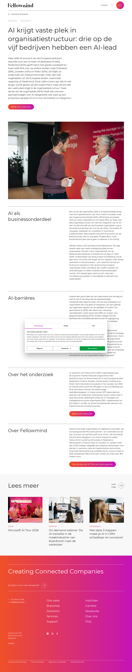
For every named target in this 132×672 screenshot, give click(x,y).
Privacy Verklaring (37, 662)
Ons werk (53, 600)
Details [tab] (66, 326)
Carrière (90, 605)
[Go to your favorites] (104, 5)
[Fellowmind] (21, 5)
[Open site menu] (120, 5)
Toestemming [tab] (38, 326)
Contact (11, 643)
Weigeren (40, 348)
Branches (53, 605)
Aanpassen (66, 348)
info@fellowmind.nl (17, 602)
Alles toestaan (92, 348)
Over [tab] (93, 326)
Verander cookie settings (17, 662)
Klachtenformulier (77, 662)
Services (52, 616)
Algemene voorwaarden (57, 662)
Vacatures (92, 611)
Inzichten (91, 600)
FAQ (88, 621)
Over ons (91, 616)
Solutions (53, 611)
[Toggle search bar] (112, 5)
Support (52, 621)
